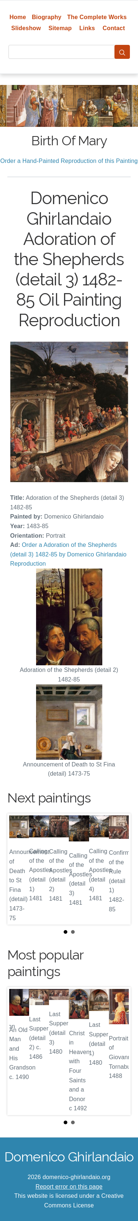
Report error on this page (69, 1186)
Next (119, 869)
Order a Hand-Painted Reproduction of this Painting (69, 161)
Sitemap (60, 28)
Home (18, 17)
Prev (19, 869)
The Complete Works (97, 17)
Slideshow (26, 28)
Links (87, 28)
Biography (46, 17)
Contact (114, 28)
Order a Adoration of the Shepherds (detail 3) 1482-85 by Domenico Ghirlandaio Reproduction (68, 554)
